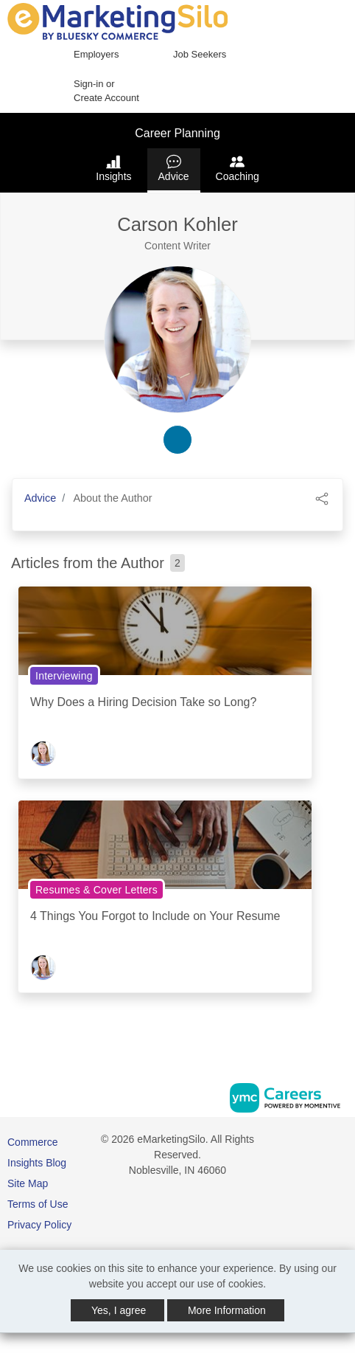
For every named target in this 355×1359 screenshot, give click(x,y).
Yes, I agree (118, 1310)
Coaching (237, 168)
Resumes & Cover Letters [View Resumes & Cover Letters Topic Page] (96, 890)
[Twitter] (341, 1145)
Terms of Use (37, 1204)
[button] (322, 497)
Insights (113, 168)
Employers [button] (96, 54)
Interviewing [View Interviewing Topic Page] (64, 676)
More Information (227, 1310)
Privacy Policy (39, 1225)
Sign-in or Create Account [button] (106, 91)
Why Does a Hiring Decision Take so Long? (143, 702)
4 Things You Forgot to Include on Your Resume (155, 916)
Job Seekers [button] (199, 54)
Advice (173, 168)
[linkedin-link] (177, 439)
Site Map (27, 1183)
